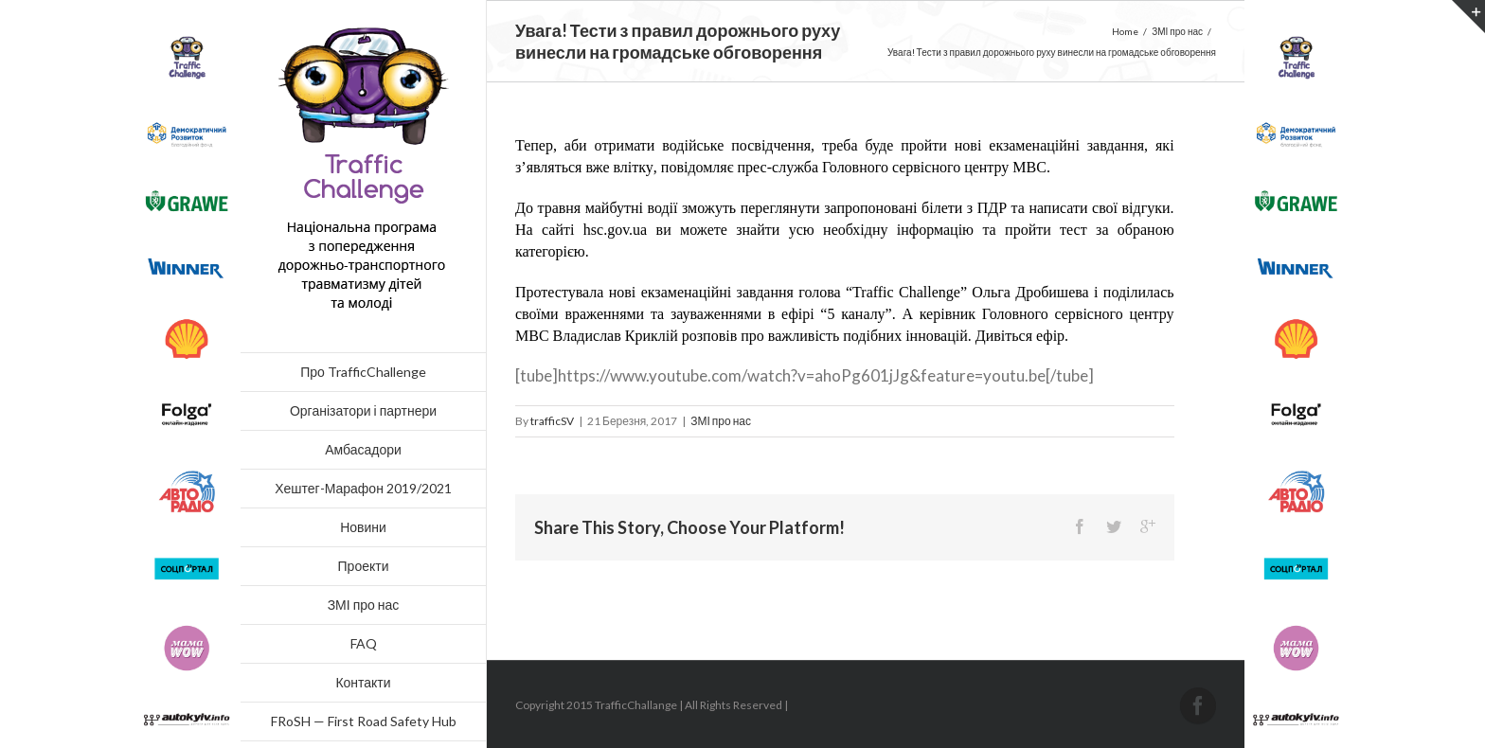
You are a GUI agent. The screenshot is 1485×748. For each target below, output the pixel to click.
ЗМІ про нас (720, 421)
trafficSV (552, 421)
